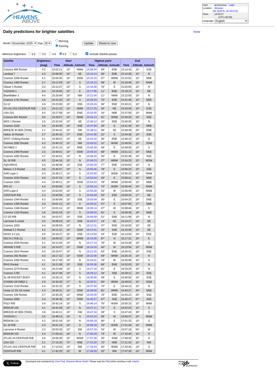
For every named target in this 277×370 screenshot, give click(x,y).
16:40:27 (92, 299)
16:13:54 (92, 234)
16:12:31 (92, 225)
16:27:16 (92, 268)
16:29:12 (92, 273)
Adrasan (218, 8)
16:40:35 (92, 294)
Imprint (135, 361)
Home (196, 31)
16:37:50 (92, 286)
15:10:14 (92, 73)
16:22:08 (92, 255)
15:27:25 (92, 108)
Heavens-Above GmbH (77, 361)
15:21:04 (92, 95)
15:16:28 (92, 86)
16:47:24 (92, 312)
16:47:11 (92, 307)
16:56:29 (92, 325)
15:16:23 (92, 82)
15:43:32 (92, 138)
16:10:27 (92, 221)
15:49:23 (92, 160)
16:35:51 (92, 281)
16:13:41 (92, 229)
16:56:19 (92, 320)
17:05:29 (92, 333)
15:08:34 (92, 69)
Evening (63, 46)
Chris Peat (60, 361)
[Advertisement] (122, 13)
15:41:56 (92, 134)
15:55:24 (92, 186)
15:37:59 (92, 125)
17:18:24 (92, 346)
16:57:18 (92, 329)
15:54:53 (92, 182)
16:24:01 (92, 260)
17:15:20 (92, 342)
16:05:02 (92, 203)
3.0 (35, 54)
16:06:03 (92, 212)
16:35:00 (92, 277)
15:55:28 (92, 190)
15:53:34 (92, 177)
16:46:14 (92, 303)
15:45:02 (92, 143)
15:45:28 (92, 147)
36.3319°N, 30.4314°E (225, 11)
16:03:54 (92, 199)
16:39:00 (92, 290)
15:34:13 (92, 117)
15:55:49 (92, 195)
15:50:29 (92, 164)
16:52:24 (92, 316)
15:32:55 (92, 112)
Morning (63, 41)
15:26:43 (92, 104)
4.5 (66, 54)
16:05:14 (92, 208)
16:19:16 (92, 247)
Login (232, 5)
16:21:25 (92, 251)
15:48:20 (92, 156)
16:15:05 (92, 238)
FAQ (107, 361)
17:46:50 (92, 351)
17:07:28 (92, 338)
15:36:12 (92, 121)
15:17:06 (92, 91)
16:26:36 (92, 264)
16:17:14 (92, 242)
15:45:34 (92, 151)
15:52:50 (92, 173)
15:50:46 (92, 169)
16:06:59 (92, 216)
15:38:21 (92, 130)
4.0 (55, 54)
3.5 (45, 54)
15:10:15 (92, 78)
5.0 (76, 54)
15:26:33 (92, 99)
